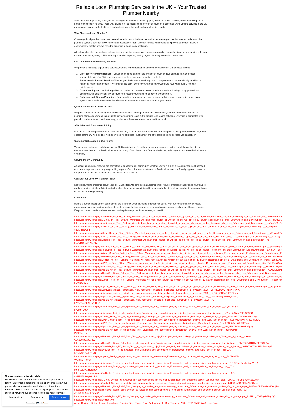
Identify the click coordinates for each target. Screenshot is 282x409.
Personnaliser (15, 397)
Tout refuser (37, 397)
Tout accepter (59, 397)
